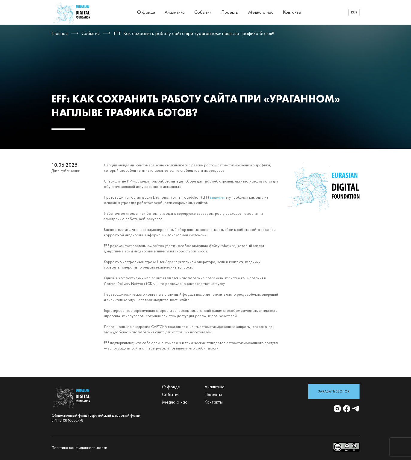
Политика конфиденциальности (79, 447)
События (203, 12)
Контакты (292, 12)
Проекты (230, 12)
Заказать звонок (334, 391)
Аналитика (175, 12)
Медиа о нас (260, 12)
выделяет (217, 197)
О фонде (146, 12)
